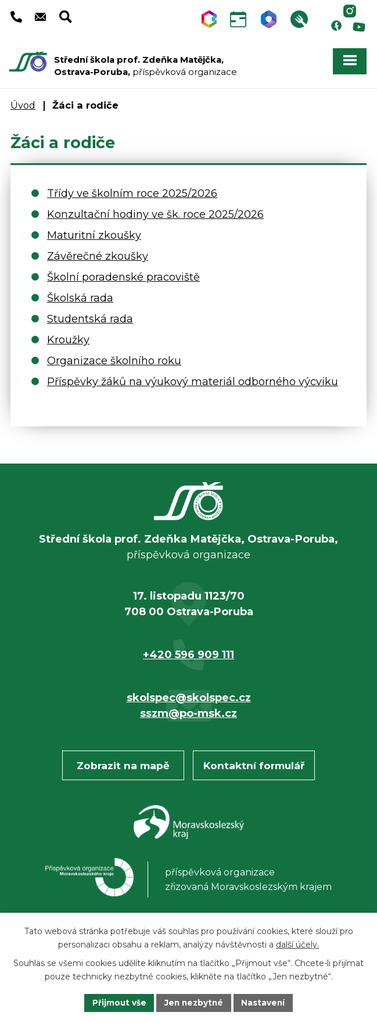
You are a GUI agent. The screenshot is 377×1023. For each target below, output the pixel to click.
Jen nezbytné (193, 1002)
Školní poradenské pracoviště (123, 273)
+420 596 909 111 (188, 650)
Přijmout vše (117, 1002)
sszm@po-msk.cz (188, 709)
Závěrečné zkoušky (97, 252)
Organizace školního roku (114, 356)
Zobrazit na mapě (123, 761)
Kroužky (68, 335)
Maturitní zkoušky (94, 231)
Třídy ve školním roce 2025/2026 (132, 189)
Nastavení (265, 1002)
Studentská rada (90, 314)
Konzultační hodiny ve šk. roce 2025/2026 (155, 210)
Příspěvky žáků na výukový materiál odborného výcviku (192, 377)
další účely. (297, 944)
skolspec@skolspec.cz (189, 693)
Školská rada (80, 294)
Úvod (22, 101)
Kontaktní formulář (253, 761)
